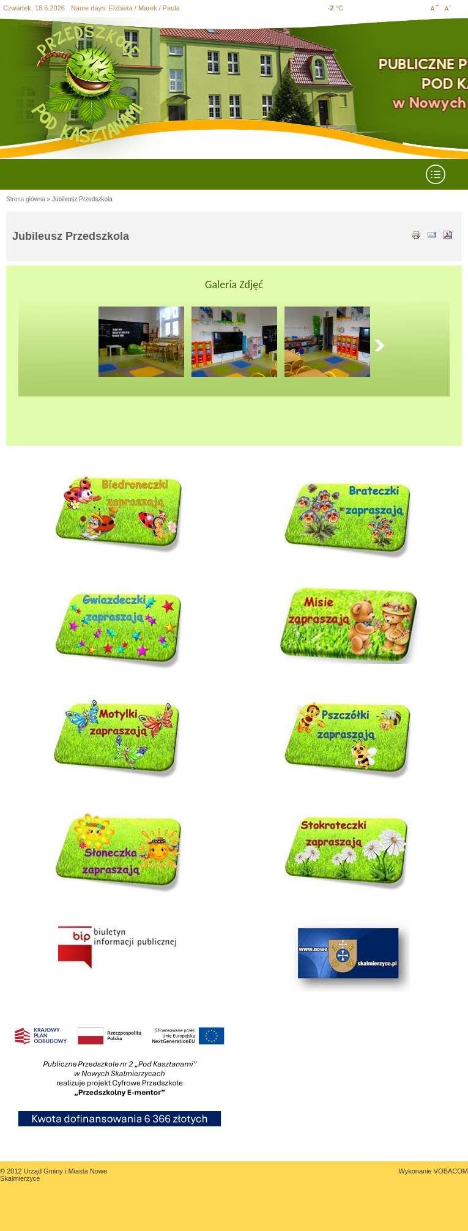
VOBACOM (451, 1171)
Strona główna (25, 199)
